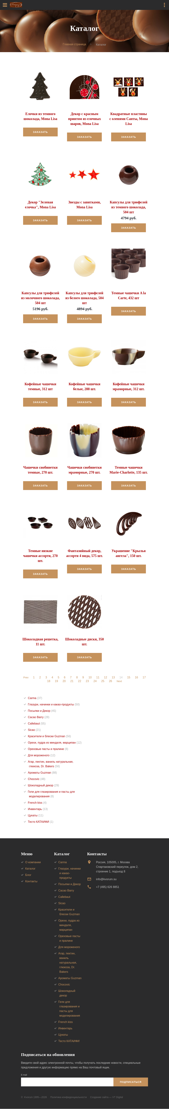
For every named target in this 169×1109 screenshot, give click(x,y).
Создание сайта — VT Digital (106, 1097)
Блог (28, 874)
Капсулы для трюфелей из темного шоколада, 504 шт (128, 207)
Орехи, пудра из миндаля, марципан (55, 742)
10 (90, 677)
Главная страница (74, 44)
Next (119, 681)
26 (110, 681)
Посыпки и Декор (42, 710)
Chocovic (36, 779)
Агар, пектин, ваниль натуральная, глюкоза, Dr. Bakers (67, 962)
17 (144, 677)
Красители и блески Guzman (49, 736)
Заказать (40, 132)
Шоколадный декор (43, 785)
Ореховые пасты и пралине (48, 749)
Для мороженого (41, 755)
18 (48, 681)
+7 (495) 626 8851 (107, 887)
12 (105, 677)
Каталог (30, 868)
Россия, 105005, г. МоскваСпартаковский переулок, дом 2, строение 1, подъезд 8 (117, 867)
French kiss (37, 802)
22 (79, 681)
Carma (35, 698)
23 (87, 681)
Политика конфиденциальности (68, 1097)
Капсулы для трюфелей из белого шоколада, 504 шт (84, 298)
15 (129, 677)
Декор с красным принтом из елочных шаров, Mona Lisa (84, 119)
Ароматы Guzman (42, 772)
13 (113, 677)
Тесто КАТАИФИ (40, 821)
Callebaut (37, 723)
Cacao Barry (38, 717)
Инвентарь (38, 809)
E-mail (24, 1075)
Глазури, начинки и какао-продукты (54, 704)
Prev (26, 677)
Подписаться (130, 1082)
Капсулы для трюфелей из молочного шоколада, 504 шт (40, 298)
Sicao (34, 730)
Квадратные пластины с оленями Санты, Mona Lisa (128, 119)
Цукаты (35, 815)
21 (71, 681)
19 (56, 681)
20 (63, 681)
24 (94, 681)
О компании (33, 862)
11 (98, 677)
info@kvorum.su (106, 879)
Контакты (31, 881)
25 (102, 681)
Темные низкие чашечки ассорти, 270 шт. (40, 556)
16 (136, 677)
